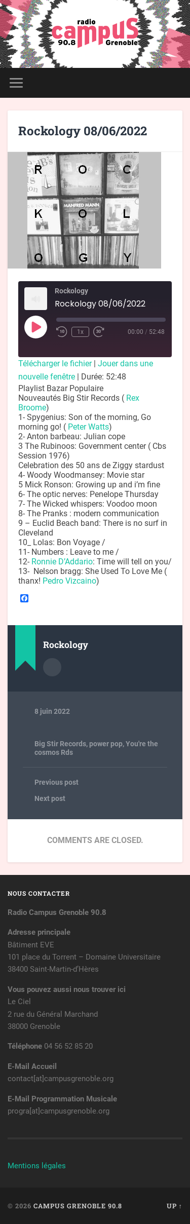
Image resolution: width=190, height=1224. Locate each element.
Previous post (56, 782)
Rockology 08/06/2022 (82, 131)
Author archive (52, 667)
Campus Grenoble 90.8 (77, 1206)
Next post (49, 798)
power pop (106, 744)
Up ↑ (174, 1206)
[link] (88, 427)
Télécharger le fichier (55, 363)
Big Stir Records (60, 744)
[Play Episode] (35, 327)
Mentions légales (37, 1165)
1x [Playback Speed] (80, 331)
